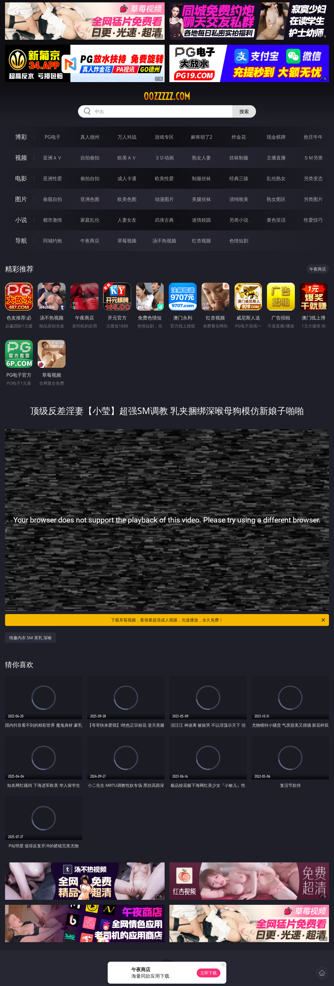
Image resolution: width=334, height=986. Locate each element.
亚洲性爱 (52, 178)
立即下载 (208, 973)
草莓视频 (126, 240)
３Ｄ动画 (164, 157)
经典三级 (238, 178)
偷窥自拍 (52, 199)
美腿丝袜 (201, 199)
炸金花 (239, 137)
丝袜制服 (238, 157)
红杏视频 (201, 240)
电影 (21, 178)
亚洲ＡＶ (52, 157)
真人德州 (89, 137)
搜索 (244, 111)
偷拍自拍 (89, 178)
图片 (21, 199)
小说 (21, 220)
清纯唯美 (238, 199)
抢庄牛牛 (313, 137)
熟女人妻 (201, 157)
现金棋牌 (276, 137)
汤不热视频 (164, 240)
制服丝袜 (201, 178)
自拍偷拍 (89, 157)
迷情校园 (201, 220)
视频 (21, 158)
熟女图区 (276, 199)
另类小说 (238, 220)
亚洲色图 (89, 199)
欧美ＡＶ (126, 157)
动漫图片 (164, 199)
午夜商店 (89, 240)
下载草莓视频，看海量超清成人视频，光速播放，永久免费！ (218, 620)
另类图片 (313, 199)
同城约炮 (52, 240)
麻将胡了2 (201, 137)
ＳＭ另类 (313, 157)
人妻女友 (126, 220)
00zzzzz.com (167, 96)
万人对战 (126, 137)
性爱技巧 (313, 220)
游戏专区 (164, 137)
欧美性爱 (164, 178)
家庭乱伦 (89, 220)
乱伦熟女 (276, 178)
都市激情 (52, 220)
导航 (21, 240)
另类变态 (313, 178)
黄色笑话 (276, 220)
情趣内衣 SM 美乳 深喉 (30, 637)
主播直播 (276, 157)
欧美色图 (126, 199)
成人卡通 (126, 178)
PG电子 (52, 137)
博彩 (21, 137)
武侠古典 (164, 220)
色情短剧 (238, 240)
